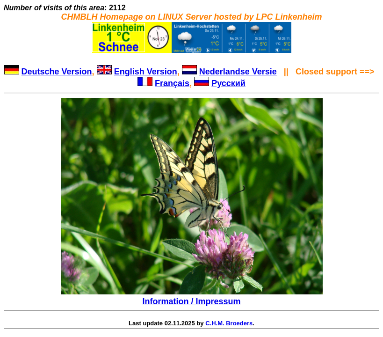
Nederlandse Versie (238, 71)
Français (172, 83)
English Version (145, 71)
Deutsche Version (57, 71)
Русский (228, 83)
